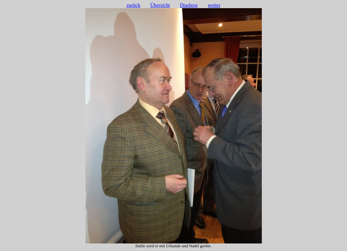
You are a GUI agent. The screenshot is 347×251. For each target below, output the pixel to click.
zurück (133, 5)
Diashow (189, 5)
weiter (214, 5)
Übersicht (160, 5)
